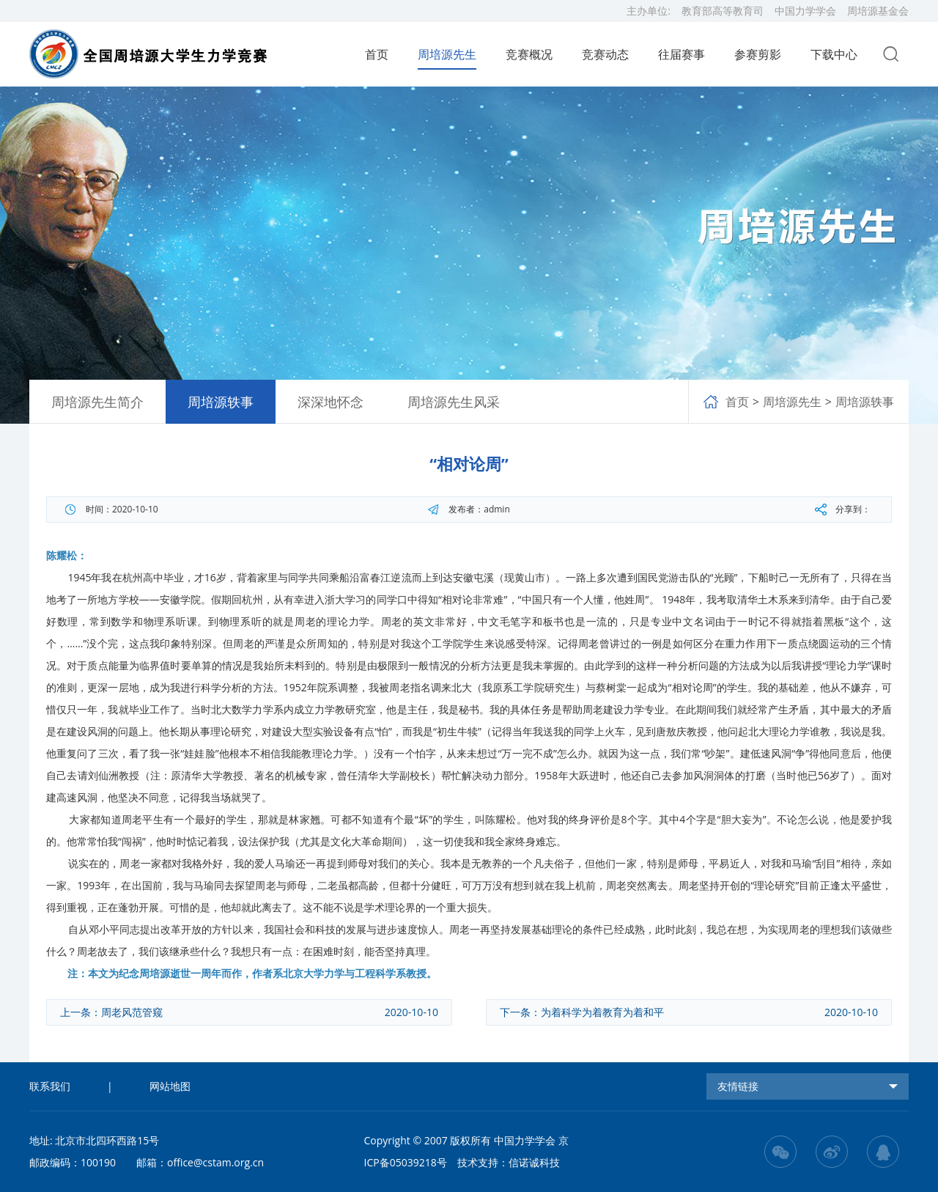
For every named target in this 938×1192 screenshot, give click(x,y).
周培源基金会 (878, 11)
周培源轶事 (221, 402)
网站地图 (170, 1086)
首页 (376, 54)
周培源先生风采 (453, 402)
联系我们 (49, 1086)
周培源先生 (792, 402)
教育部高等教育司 (723, 11)
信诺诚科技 (534, 1162)
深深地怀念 (330, 402)
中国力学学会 (805, 11)
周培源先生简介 (97, 402)
